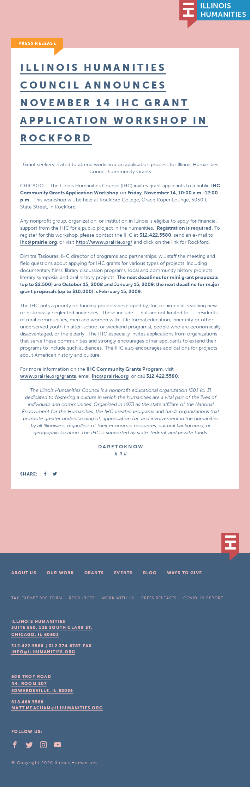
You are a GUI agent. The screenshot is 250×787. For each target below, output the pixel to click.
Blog (150, 572)
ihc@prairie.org (38, 242)
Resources (82, 598)
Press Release (37, 43)
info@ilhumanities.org (43, 651)
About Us (23, 572)
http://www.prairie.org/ (104, 242)
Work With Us (117, 598)
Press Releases (159, 598)
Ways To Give (184, 572)
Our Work (60, 572)
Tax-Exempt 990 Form (36, 598)
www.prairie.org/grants (48, 376)
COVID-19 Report (203, 598)
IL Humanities (214, 14)
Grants (94, 572)
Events (123, 572)
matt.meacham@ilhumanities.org (57, 708)
